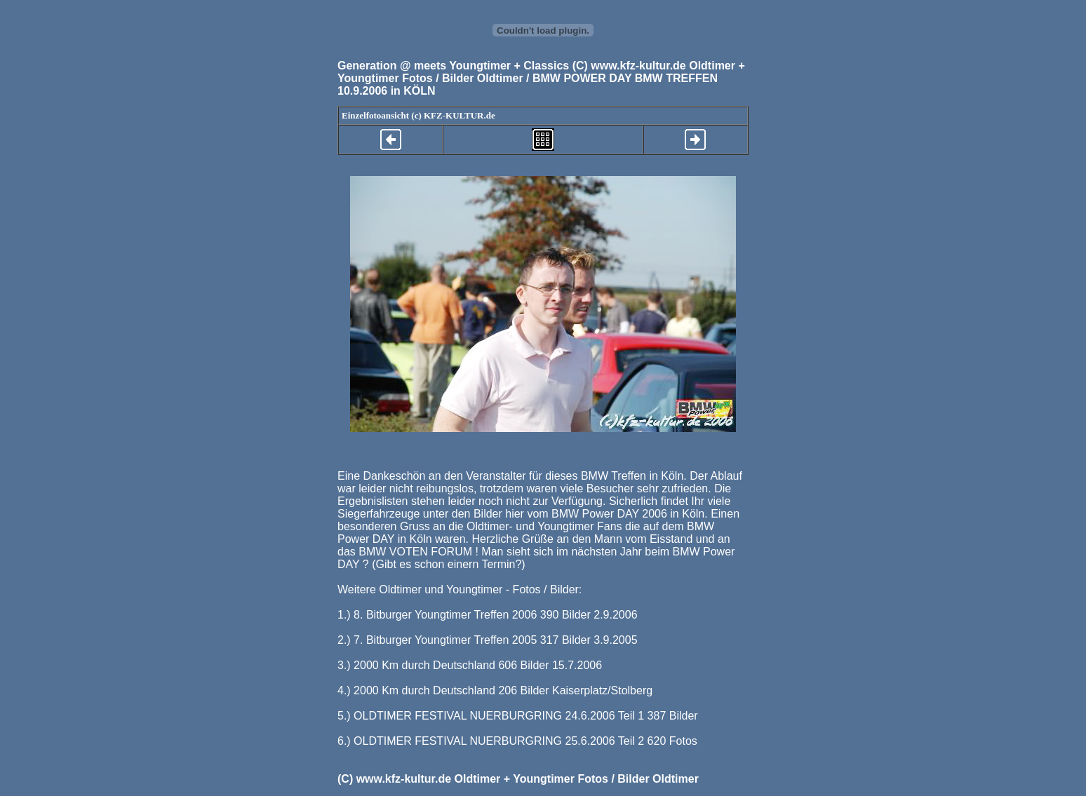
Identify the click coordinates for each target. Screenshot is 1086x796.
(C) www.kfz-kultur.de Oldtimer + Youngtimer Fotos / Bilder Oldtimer (518, 779)
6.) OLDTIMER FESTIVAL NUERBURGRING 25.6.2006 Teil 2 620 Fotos (517, 741)
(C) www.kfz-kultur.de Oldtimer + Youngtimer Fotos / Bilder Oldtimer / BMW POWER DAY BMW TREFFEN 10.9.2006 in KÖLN (541, 78)
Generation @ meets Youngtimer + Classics (453, 66)
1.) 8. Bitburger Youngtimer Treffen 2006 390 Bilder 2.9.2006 (487, 615)
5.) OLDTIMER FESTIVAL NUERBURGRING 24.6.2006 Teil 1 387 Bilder (517, 716)
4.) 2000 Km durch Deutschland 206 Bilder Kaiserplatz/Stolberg (494, 690)
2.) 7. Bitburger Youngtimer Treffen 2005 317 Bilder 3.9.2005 (487, 640)
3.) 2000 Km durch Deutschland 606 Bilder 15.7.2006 (469, 665)
